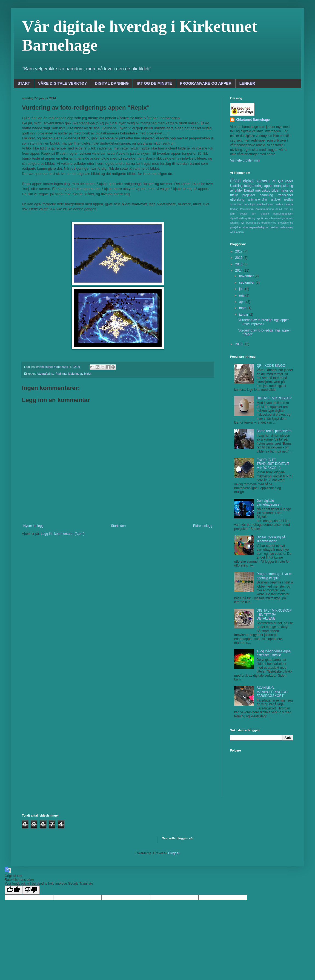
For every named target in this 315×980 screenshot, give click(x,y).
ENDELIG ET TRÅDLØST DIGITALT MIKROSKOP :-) (273, 464)
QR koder (285, 181)
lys (243, 222)
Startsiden (118, 526)
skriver (274, 227)
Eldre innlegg (202, 526)
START (24, 83)
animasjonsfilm (257, 199)
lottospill (235, 222)
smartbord (237, 204)
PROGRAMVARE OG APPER (205, 83)
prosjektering (285, 222)
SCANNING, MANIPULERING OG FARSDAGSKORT (272, 692)
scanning (266, 195)
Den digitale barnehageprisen (269, 502)
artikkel (275, 199)
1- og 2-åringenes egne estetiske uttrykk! (274, 653)
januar (244, 314)
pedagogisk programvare (261, 222)
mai (242, 295)
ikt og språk (256, 218)
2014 (239, 270)
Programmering (265, 208)
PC (274, 181)
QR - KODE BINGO (271, 366)
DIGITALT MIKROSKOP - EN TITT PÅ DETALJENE (274, 614)
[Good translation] (13, 889)
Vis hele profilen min (245, 160)
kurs (267, 218)
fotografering (45, 373)
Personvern (247, 208)
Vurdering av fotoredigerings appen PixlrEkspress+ (264, 322)
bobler (243, 213)
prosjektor (236, 227)
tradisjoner (285, 195)
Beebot (278, 204)
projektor (248, 195)
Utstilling (236, 186)
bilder (275, 190)
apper (268, 186)
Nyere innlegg (33, 526)
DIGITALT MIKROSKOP (274, 398)
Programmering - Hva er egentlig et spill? (274, 576)
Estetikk (288, 204)
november (247, 276)
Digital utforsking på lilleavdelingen (271, 539)
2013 (239, 344)
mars (243, 308)
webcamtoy (286, 227)
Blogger (173, 853)
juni (242, 289)
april (242, 302)
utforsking (237, 199)
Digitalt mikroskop (257, 190)
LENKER (247, 83)
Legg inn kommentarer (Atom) (62, 534)
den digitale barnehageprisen (272, 213)
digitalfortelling (238, 218)
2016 (239, 258)
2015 (239, 264)
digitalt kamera (256, 181)
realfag (288, 199)
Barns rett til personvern (274, 431)
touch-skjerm (265, 204)
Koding (234, 208)
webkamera (237, 231)
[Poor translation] (31, 889)
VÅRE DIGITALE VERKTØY (62, 83)
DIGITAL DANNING (112, 83)
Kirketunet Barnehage (253, 120)
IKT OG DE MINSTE (154, 83)
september (247, 282)
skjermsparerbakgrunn (256, 227)
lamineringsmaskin (282, 218)
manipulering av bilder (76, 373)
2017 (239, 251)
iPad (58, 373)
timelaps (250, 204)
